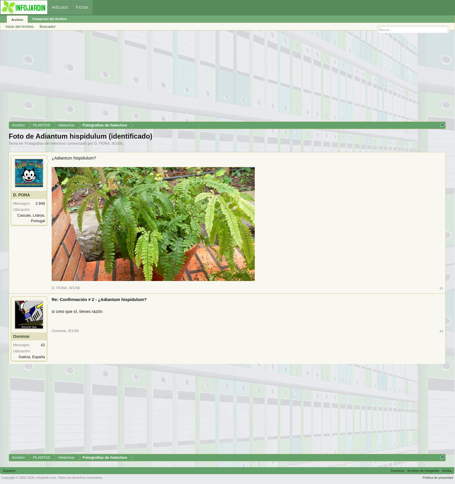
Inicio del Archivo (20, 26)
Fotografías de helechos (45, 143)
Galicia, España (32, 357)
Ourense (21, 336)
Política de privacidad (438, 477)
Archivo (17, 19)
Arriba (447, 470)
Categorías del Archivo (49, 19)
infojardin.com (46, 477)
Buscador (48, 26)
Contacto (398, 470)
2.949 (40, 203)
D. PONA (102, 143)
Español (9, 470)
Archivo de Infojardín (423, 470)
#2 (441, 331)
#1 (441, 288)
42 (43, 345)
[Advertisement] (183, 78)
